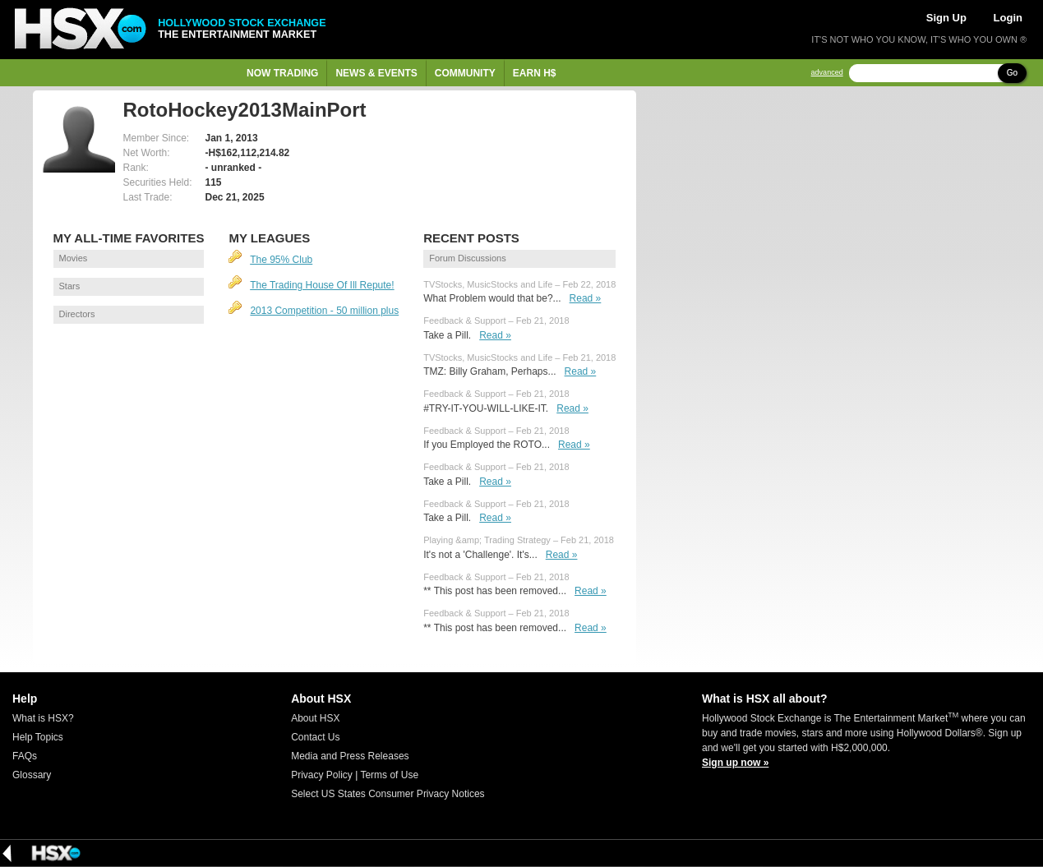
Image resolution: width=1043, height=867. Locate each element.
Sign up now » (735, 762)
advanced (827, 72)
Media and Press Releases (349, 756)
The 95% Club (281, 259)
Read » (586, 298)
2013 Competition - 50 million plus (324, 310)
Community (465, 73)
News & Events (376, 73)
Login (1008, 18)
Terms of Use (389, 775)
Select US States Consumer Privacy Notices (387, 794)
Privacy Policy (322, 775)
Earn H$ (534, 73)
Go (1012, 72)
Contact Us (315, 737)
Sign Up (946, 18)
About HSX (315, 718)
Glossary (31, 775)
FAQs (24, 756)
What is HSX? (43, 718)
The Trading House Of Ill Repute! (322, 285)
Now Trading (282, 73)
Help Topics (37, 737)
